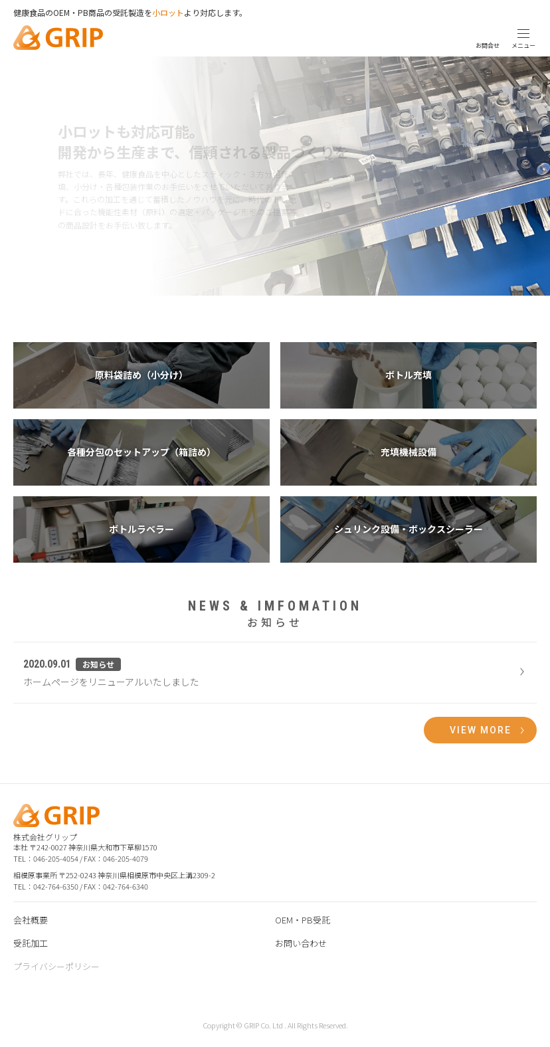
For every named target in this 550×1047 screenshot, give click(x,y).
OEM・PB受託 (302, 919)
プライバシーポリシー (56, 966)
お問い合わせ (301, 943)
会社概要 (30, 919)
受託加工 (30, 943)
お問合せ (488, 45)
